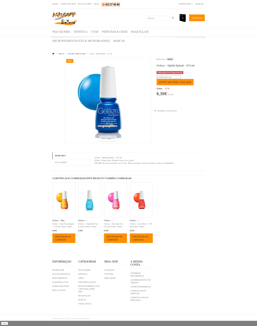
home (55, 4)
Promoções (58, 270)
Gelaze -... (83, 220)
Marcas (119, 41)
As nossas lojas (60, 282)
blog (96, 4)
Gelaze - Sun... (59, 220)
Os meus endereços (140, 287)
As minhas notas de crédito (140, 281)
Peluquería (61, 31)
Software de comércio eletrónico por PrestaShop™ (73, 318)
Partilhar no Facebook (167, 111)
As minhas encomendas (137, 274)
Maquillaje (140, 31)
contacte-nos (68, 4)
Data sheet (61, 162)
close (4, 323)
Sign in (199, 4)
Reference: (161, 59)
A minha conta (136, 263)
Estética (80, 31)
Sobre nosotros (60, 286)
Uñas (94, 31)
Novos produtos (61, 274)
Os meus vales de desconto (139, 298)
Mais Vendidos (59, 278)
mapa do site (84, 4)
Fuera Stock (85, 304)
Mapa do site (59, 290)
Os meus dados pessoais (138, 292)
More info (60, 155)
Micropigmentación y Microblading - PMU (88, 289)
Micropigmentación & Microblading (81, 41)
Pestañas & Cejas (114, 31)
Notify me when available (175, 82)
